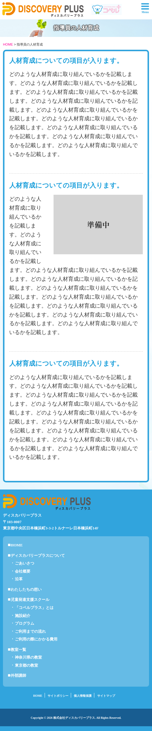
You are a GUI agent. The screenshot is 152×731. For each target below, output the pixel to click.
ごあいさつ (24, 563)
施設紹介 (22, 616)
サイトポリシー (58, 695)
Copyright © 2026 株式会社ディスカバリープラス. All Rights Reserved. (76, 717)
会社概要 (22, 571)
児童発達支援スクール (30, 600)
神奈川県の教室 (28, 657)
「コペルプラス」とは (34, 608)
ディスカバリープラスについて (38, 556)
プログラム (24, 623)
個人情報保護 (83, 695)
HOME (8, 44)
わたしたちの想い (26, 589)
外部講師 (18, 676)
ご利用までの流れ (30, 631)
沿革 (19, 579)
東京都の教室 (26, 665)
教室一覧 (18, 650)
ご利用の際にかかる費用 (36, 639)
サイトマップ (106, 695)
